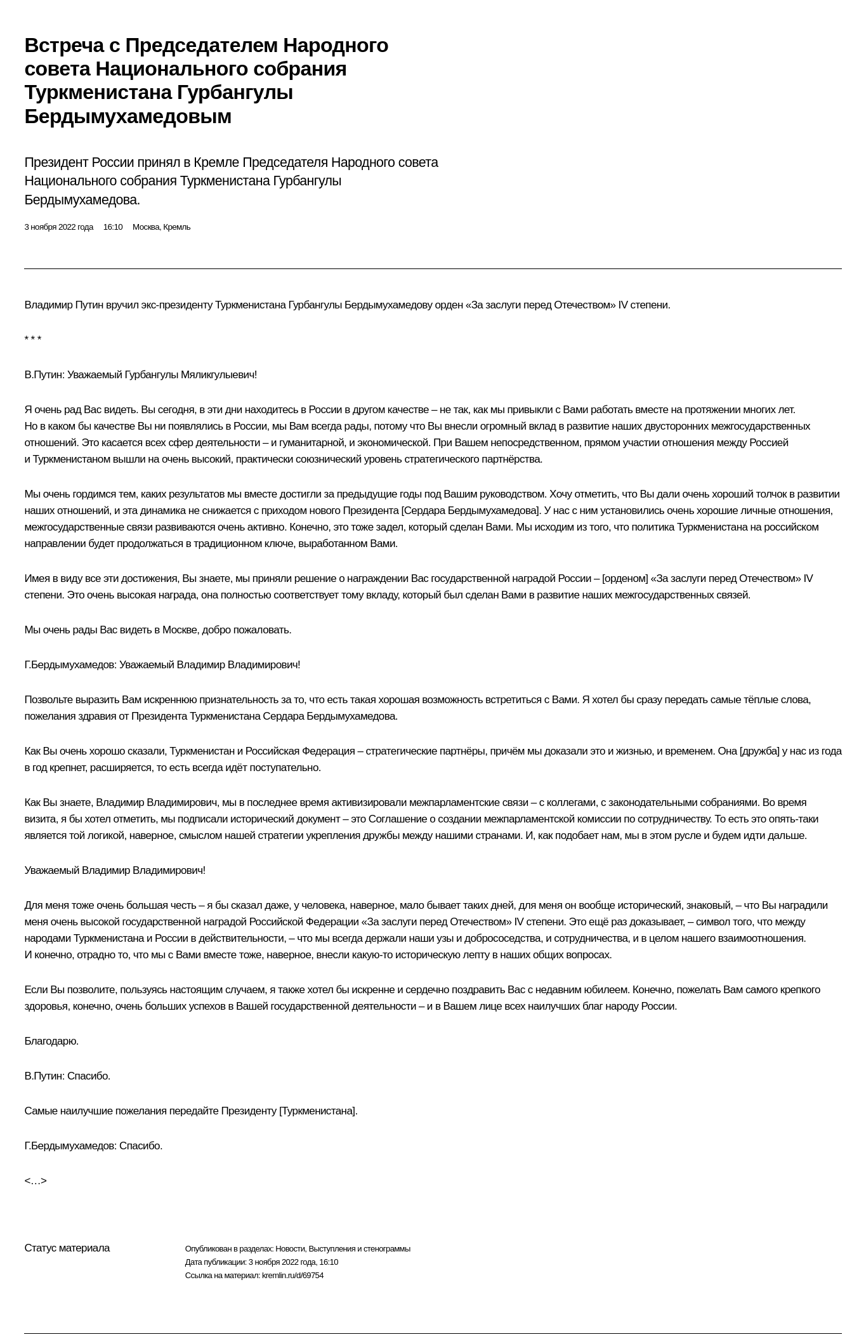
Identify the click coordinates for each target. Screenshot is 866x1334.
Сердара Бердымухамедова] (471, 511)
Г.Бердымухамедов (69, 665)
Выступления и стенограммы (359, 1248)
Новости (290, 1248)
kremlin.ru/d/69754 (293, 1275)
